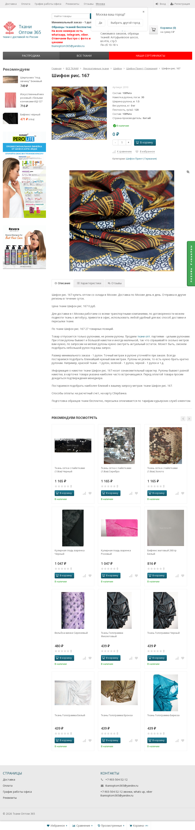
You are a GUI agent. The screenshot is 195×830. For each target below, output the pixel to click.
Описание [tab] (62, 283)
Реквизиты (72, 3)
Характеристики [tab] (89, 283)
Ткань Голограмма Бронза (117, 715)
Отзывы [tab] (115, 283)
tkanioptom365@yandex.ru (68, 46)
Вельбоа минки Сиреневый (71, 632)
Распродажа (31, 55)
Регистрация (180, 3)
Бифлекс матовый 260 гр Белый (161, 552)
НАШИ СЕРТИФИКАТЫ (150, 55)
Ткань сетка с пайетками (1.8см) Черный (70, 469)
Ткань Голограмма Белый (70, 715)
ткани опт (143, 336)
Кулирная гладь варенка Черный (70, 552)
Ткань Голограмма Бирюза (163, 715)
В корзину (144, 142)
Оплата (25, 3)
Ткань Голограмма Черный (163, 632)
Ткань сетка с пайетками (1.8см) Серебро (116, 469)
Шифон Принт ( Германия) (141, 158)
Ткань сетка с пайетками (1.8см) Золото (162, 469)
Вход (161, 3)
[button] (183, 418)
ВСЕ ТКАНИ (84, 55)
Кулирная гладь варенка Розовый (116, 552)
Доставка (11, 3)
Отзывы (89, 3)
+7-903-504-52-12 (116, 779)
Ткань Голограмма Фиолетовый (112, 634)
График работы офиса (48, 3)
